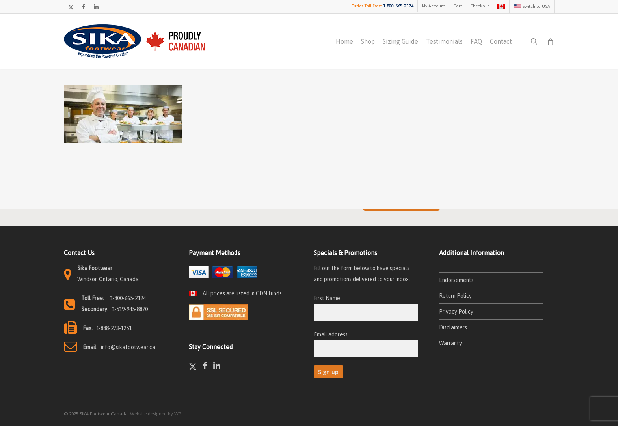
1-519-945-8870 (130, 309)
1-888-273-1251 (114, 328)
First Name (327, 298)
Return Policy (455, 296)
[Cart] (550, 42)
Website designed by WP (155, 414)
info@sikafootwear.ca (128, 347)
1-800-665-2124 (128, 298)
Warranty (450, 343)
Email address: (331, 334)
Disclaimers (453, 327)
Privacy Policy (456, 311)
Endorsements (456, 280)
